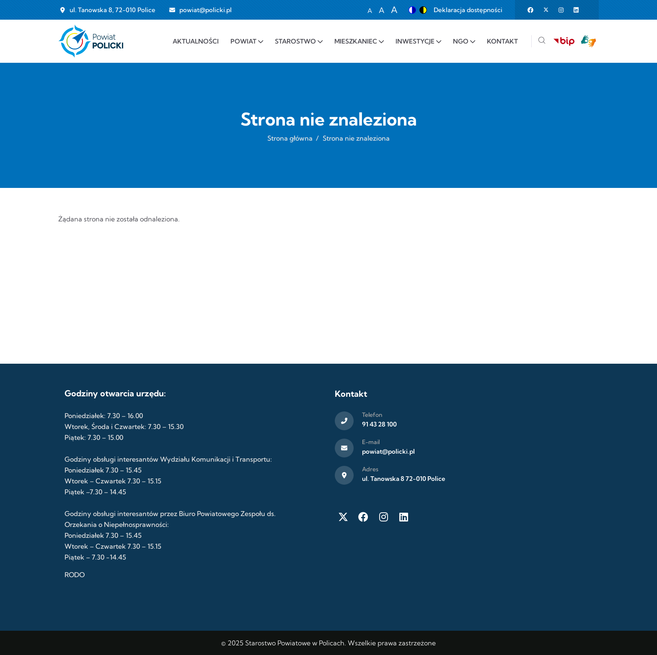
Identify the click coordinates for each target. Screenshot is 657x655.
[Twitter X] (343, 517)
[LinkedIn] (403, 517)
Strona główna (290, 138)
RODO (75, 574)
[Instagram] (383, 517)
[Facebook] (363, 517)
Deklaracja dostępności (468, 10)
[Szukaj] (541, 41)
